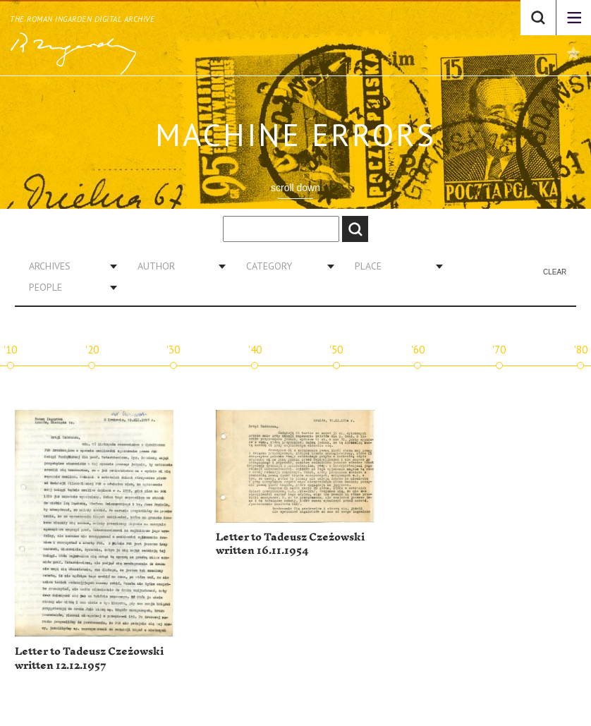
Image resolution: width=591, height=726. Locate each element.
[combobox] (68, 266)
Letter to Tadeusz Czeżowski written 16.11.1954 (290, 544)
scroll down (295, 187)
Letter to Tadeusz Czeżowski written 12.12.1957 (89, 658)
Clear (554, 272)
